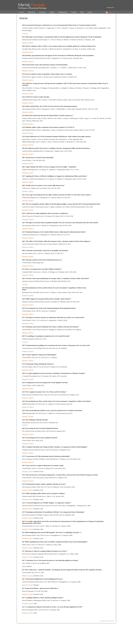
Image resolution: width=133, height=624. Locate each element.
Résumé (24, 43)
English (111, 12)
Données (74, 12)
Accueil (21, 12)
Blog (82, 12)
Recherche (42, 12)
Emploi (52, 12)
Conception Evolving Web (107, 621)
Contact (89, 12)
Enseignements (62, 12)
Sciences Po (110, 7)
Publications (31, 12)
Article (25, 33)
